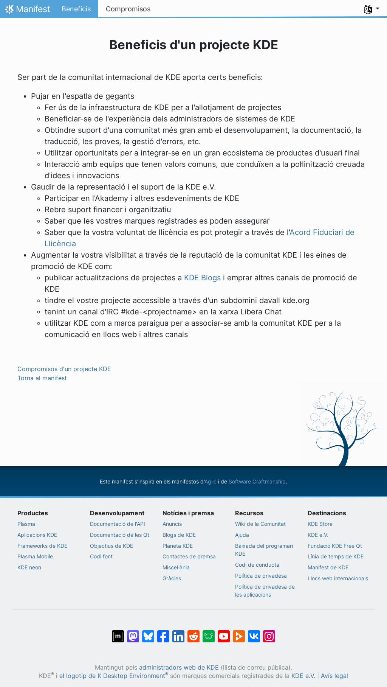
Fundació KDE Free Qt (335, 545)
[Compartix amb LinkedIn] (178, 632)
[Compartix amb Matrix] (118, 632)
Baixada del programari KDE (264, 549)
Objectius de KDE (111, 545)
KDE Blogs (202, 277)
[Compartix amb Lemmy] (209, 632)
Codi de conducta (257, 564)
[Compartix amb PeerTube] (239, 632)
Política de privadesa (261, 575)
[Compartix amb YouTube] (224, 632)
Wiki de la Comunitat (260, 524)
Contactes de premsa (189, 556)
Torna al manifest (42, 378)
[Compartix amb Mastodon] (133, 632)
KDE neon (29, 567)
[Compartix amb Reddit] (193, 632)
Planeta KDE (178, 545)
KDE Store (320, 524)
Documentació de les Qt (119, 535)
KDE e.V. (318, 535)
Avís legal (334, 675)
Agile (210, 481)
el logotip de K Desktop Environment (113, 675)
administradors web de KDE (179, 667)
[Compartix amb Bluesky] (148, 632)
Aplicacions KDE (37, 535)
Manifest (26, 11)
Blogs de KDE (179, 535)
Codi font (101, 556)
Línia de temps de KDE (336, 556)
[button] (372, 9)
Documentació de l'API (117, 524)
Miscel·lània (176, 567)
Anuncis (172, 524)
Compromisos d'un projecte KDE (64, 369)
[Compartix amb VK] (254, 632)
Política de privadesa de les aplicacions (265, 590)
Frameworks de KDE (42, 545)
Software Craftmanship (257, 481)
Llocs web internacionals (338, 578)
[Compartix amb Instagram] (269, 632)
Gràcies (172, 578)
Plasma (26, 524)
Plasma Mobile (35, 556)
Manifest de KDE (328, 567)
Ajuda (242, 535)
